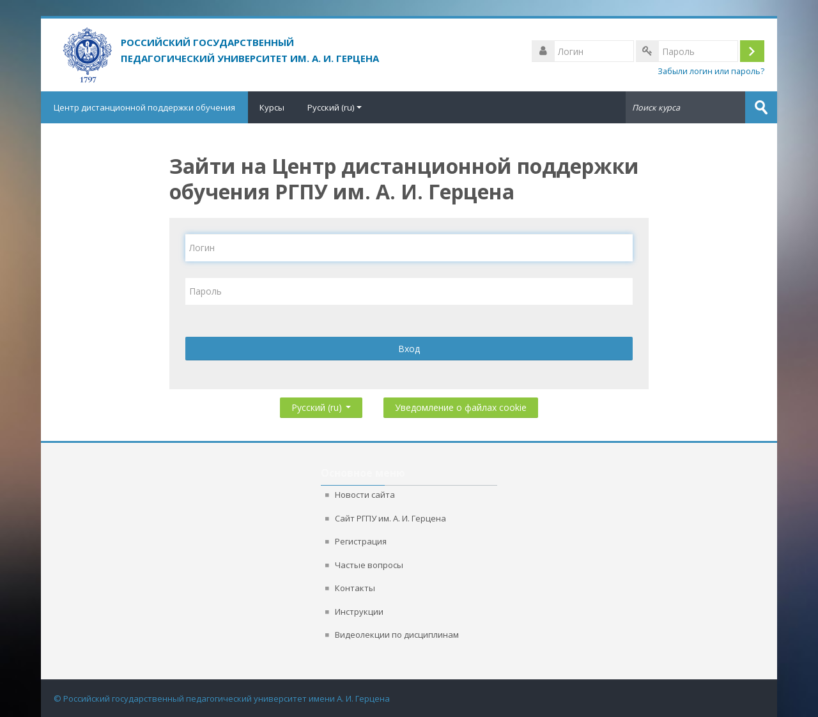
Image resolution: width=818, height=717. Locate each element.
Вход (409, 349)
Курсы (271, 107)
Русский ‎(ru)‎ (334, 107)
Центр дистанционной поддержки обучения (144, 107)
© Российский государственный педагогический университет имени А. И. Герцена (222, 698)
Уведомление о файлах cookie (461, 407)
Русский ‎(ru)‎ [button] (321, 404)
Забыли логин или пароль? (711, 71)
